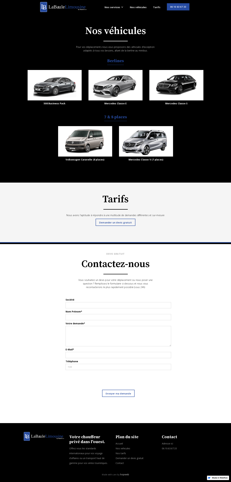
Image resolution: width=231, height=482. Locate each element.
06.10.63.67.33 (169, 448)
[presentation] (90, 378)
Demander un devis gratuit (115, 222)
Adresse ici (167, 443)
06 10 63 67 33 (178, 6)
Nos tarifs (121, 453)
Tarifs (156, 7)
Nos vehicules (123, 448)
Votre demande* (75, 323)
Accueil (119, 443)
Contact (120, 463)
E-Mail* (70, 349)
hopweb (124, 474)
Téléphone (72, 361)
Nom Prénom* (74, 311)
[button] (114, 7)
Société (70, 299)
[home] (63, 7)
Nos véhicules (138, 7)
